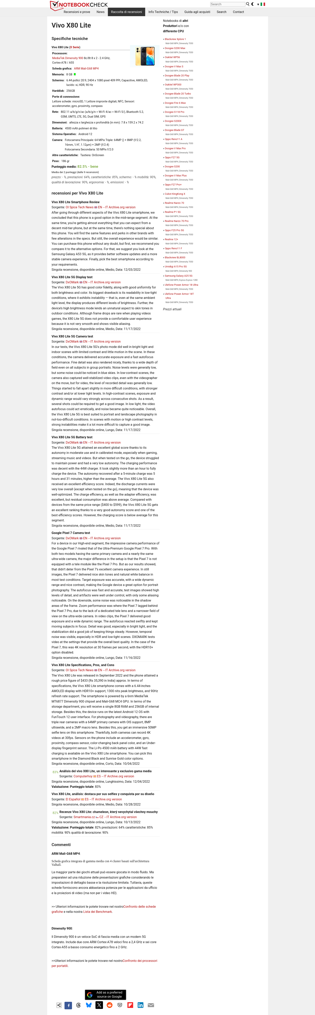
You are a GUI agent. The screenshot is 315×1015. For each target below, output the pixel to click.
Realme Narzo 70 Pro (177, 221)
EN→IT (103, 207)
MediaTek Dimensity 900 (67, 58)
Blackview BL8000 (175, 257)
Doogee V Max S (174, 66)
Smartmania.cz (84, 817)
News (101, 12)
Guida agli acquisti (197, 12)
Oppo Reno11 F (173, 248)
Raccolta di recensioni (126, 12)
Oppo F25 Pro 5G (174, 230)
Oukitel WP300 (173, 84)
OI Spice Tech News (79, 207)
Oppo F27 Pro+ (173, 184)
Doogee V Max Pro (175, 148)
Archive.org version (122, 207)
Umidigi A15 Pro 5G (176, 266)
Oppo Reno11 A (173, 139)
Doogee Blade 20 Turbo (178, 93)
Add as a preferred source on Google (104, 994)
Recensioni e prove (77, 12)
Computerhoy (83, 776)
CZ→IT (104, 817)
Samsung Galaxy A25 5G (179, 275)
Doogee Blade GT (174, 130)
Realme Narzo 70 (174, 202)
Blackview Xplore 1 (175, 39)
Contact (238, 12)
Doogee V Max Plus (176, 175)
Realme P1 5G (173, 211)
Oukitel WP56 (172, 57)
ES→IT (102, 776)
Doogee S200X (173, 121)
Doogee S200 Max (175, 48)
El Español (73, 799)
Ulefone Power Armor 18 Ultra (181, 284)
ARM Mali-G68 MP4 (86, 68)
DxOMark (72, 282)
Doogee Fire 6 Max (175, 102)
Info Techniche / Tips (163, 12)
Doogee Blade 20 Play (177, 75)
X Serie (74, 47)
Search (221, 12)
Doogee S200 (172, 166)
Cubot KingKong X (175, 193)
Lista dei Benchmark (97, 912)
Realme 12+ (171, 239)
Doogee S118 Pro (174, 111)
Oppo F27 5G (172, 157)
